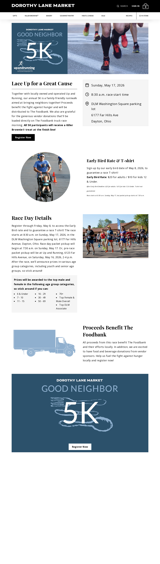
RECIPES (129, 16)
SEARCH (124, 6)
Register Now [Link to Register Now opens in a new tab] (23, 137)
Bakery (49, 16)
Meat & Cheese (88, 16)
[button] (118, 6)
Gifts (15, 16)
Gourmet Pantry (67, 16)
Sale (103, 16)
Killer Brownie (31, 16)
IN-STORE (143, 16)
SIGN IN (135, 6)
